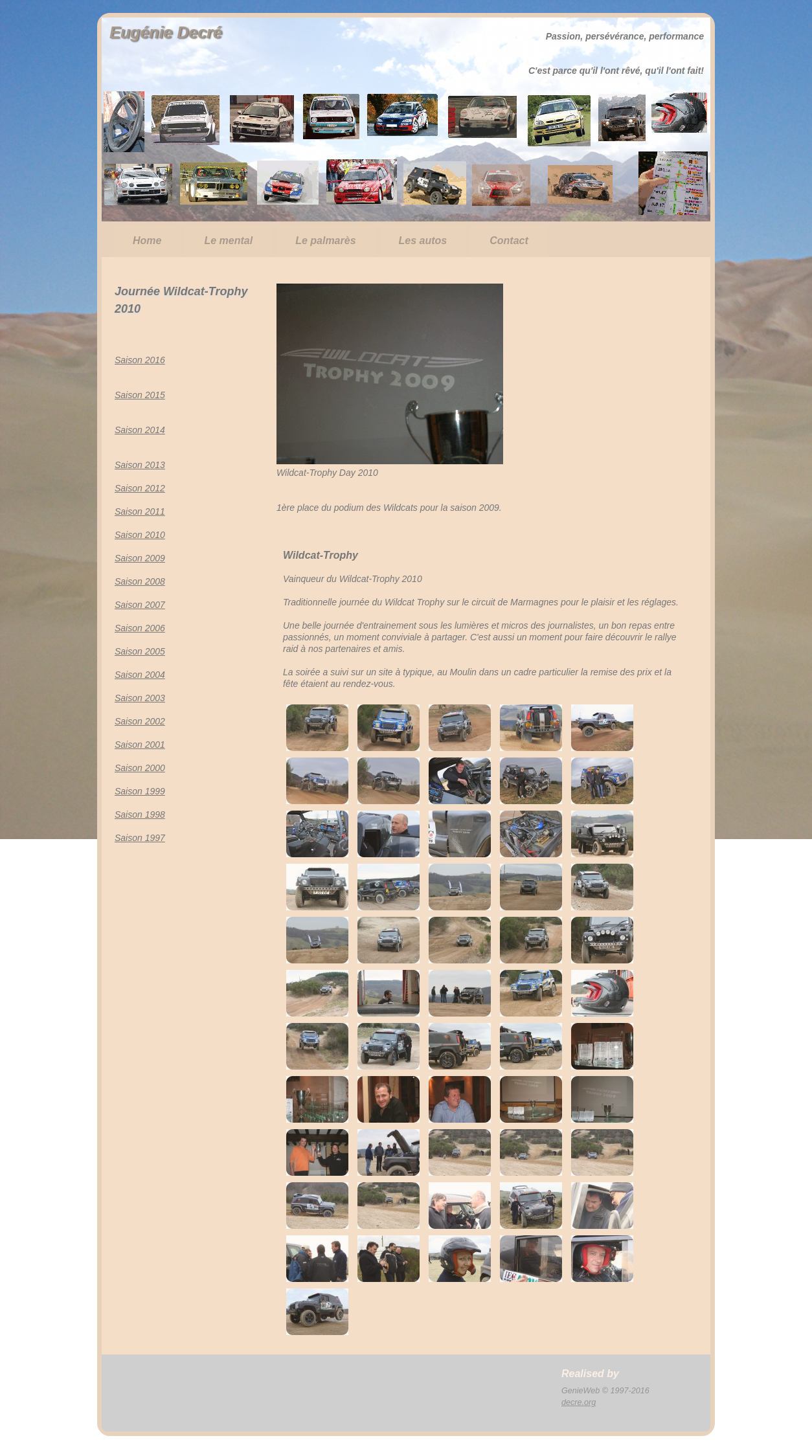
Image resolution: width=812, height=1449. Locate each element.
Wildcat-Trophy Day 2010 (327, 472)
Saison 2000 (140, 768)
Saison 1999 (140, 791)
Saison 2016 (140, 360)
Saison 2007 (140, 605)
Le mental (228, 240)
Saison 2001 (140, 744)
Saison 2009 (140, 558)
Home (147, 240)
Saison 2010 (140, 535)
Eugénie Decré (165, 32)
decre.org (578, 1402)
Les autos (423, 240)
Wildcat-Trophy (320, 555)
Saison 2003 (140, 698)
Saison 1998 (140, 814)
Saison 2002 (140, 721)
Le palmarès (325, 240)
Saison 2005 (140, 651)
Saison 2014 (140, 430)
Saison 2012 (140, 488)
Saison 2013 (140, 465)
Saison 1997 (140, 838)
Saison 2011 (140, 511)
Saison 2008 (140, 581)
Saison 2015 (140, 395)
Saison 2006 (140, 628)
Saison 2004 (140, 674)
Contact (509, 240)
